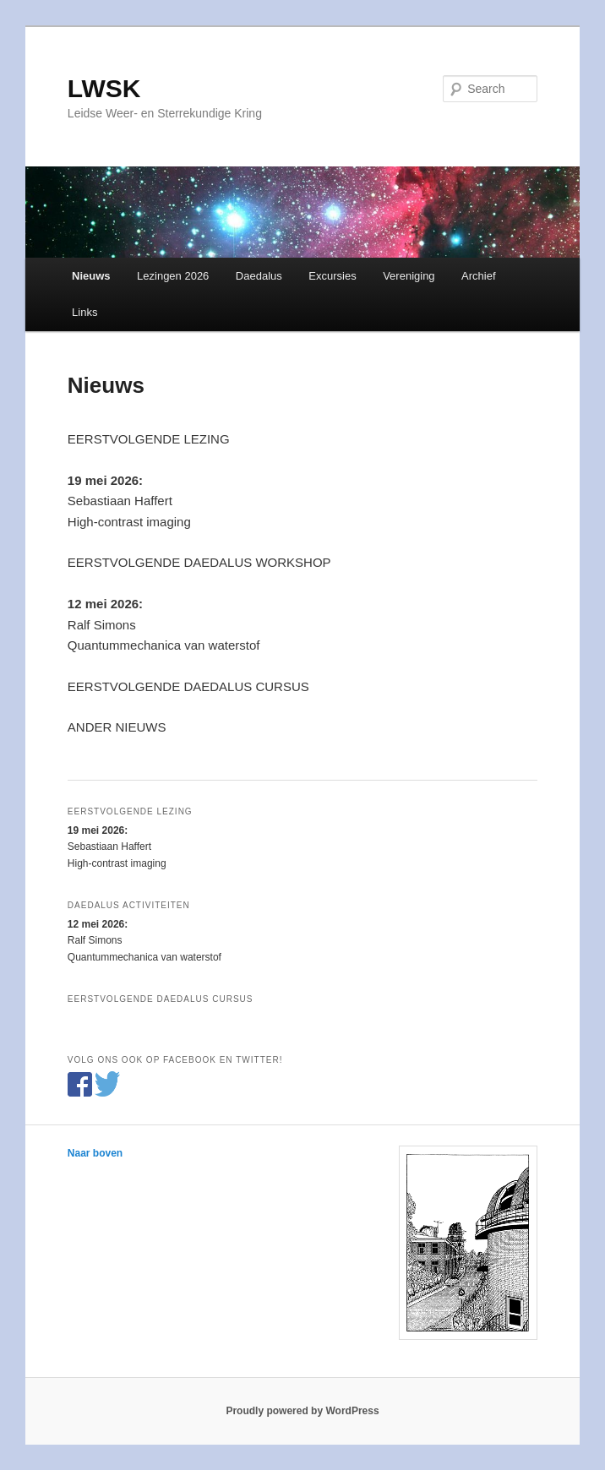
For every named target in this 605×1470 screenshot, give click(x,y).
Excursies (332, 276)
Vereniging (408, 276)
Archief (478, 276)
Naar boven (95, 1153)
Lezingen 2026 (173, 276)
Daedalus (259, 276)
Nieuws (91, 276)
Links (84, 312)
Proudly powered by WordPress (302, 1411)
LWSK (104, 88)
